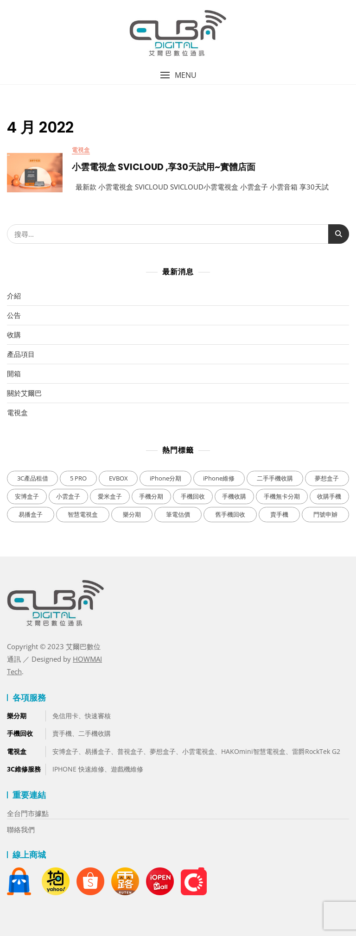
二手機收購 (94, 733)
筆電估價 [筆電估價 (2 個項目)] (178, 514)
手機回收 (20, 733)
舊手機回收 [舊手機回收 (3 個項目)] (230, 514)
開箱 (14, 373)
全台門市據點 (28, 813)
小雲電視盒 (198, 751)
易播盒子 (98, 751)
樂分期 (16, 715)
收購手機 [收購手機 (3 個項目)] (329, 496)
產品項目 (21, 354)
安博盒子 (65, 751)
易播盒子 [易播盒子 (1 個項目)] (31, 514)
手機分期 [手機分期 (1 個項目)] (151, 496)
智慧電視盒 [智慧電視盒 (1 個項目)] (83, 514)
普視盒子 (130, 751)
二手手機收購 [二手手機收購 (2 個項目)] (275, 478)
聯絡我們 (21, 829)
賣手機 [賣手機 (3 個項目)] (279, 514)
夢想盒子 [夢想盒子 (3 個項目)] (327, 478)
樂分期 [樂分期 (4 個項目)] (132, 514)
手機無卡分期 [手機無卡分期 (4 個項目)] (282, 496)
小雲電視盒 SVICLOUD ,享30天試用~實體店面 (163, 167)
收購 (14, 334)
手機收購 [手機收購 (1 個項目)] (234, 496)
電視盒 (81, 149)
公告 (14, 315)
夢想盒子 (163, 751)
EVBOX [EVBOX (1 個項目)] (118, 478)
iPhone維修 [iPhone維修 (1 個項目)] (219, 478)
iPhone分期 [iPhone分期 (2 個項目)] (165, 478)
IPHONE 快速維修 (78, 769)
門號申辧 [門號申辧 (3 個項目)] (325, 514)
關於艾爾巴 (24, 393)
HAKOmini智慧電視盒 (253, 751)
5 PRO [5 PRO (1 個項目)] (78, 478)
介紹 (14, 295)
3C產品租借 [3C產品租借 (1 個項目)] (32, 478)
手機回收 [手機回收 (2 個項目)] (193, 496)
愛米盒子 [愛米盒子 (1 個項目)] (110, 496)
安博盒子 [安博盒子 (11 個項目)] (27, 496)
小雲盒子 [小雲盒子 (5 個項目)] (68, 496)
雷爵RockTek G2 (316, 751)
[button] (178, 75)
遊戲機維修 (127, 769)
